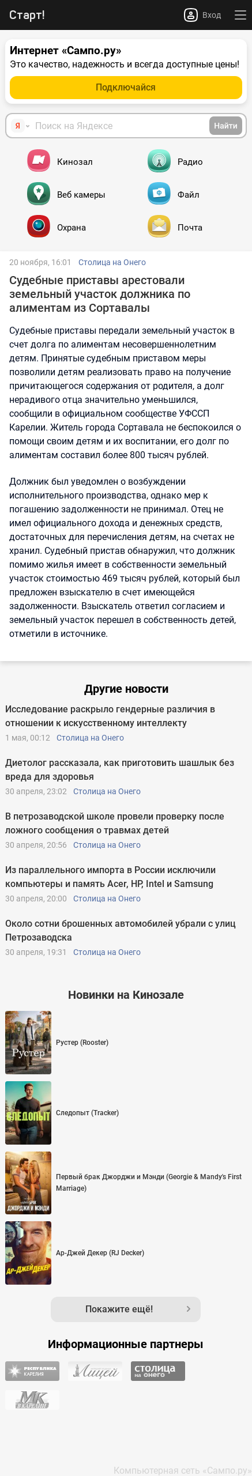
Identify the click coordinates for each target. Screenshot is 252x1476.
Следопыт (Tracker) (87, 1113)
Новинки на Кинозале (126, 995)
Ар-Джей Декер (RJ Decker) (100, 1253)
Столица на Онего (112, 262)
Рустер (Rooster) (82, 1043)
